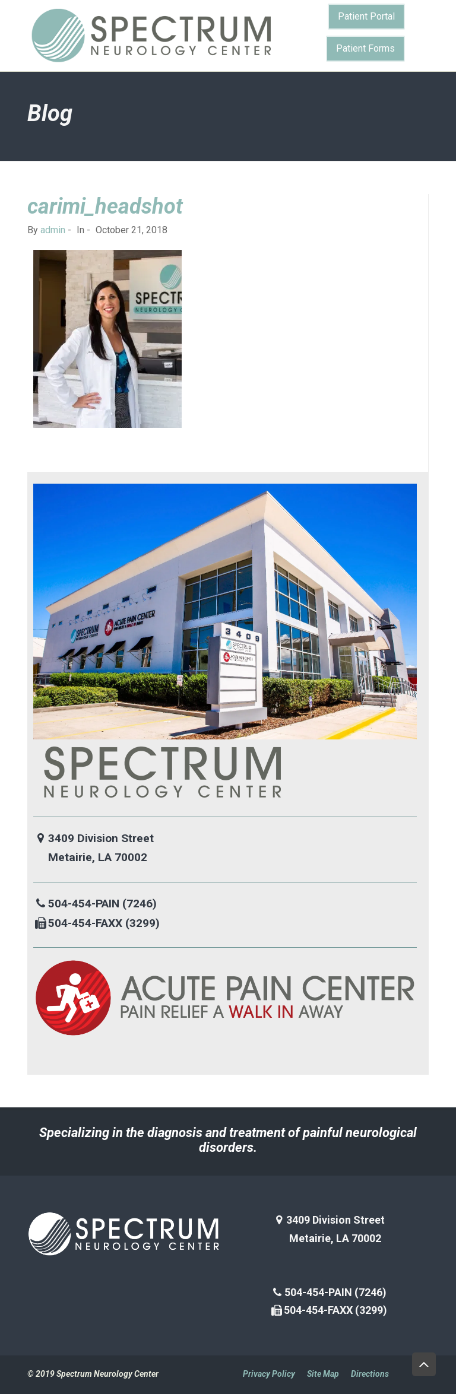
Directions (370, 1374)
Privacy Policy (269, 1374)
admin (52, 230)
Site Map (323, 1374)
